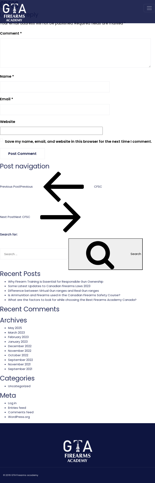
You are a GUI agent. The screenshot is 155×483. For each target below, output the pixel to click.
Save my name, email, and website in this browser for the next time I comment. (78, 141)
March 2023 (16, 332)
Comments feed (21, 412)
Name (7, 76)
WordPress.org (19, 417)
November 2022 (19, 351)
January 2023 (18, 341)
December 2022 (19, 346)
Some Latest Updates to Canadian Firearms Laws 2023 (49, 286)
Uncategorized (19, 386)
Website (7, 121)
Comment (11, 33)
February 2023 (18, 337)
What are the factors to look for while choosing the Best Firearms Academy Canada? (72, 300)
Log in (12, 403)
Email (6, 98)
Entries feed (17, 408)
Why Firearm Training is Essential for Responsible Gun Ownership (55, 281)
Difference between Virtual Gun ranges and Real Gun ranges (53, 291)
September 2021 (20, 369)
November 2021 (19, 364)
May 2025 (15, 328)
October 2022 (18, 355)
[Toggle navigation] (149, 8)
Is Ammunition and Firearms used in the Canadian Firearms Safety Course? (64, 295)
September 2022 (20, 360)
